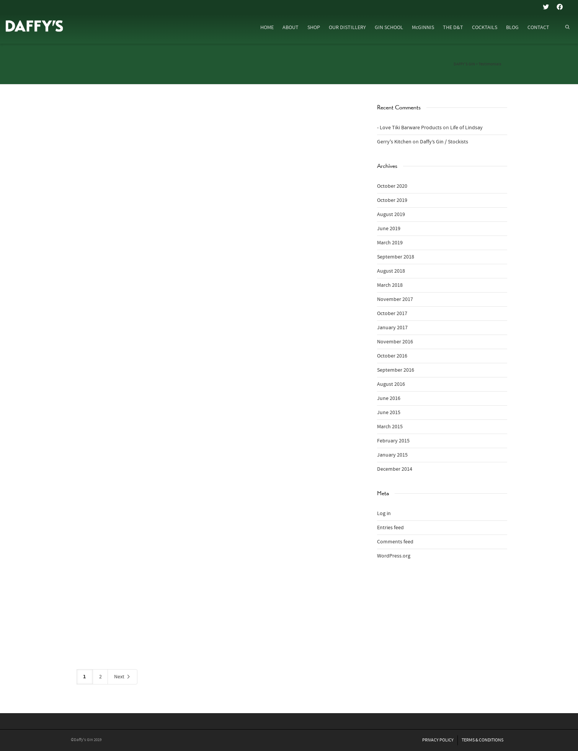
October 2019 (392, 200)
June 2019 (388, 228)
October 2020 (392, 186)
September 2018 (395, 257)
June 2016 (388, 398)
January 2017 (392, 327)
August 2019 (391, 214)
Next (122, 677)
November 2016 (395, 341)
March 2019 (390, 242)
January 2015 (392, 455)
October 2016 (392, 356)
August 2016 (391, 384)
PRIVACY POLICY (438, 740)
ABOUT (290, 27)
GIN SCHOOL (389, 27)
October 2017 (392, 313)
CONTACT (538, 27)
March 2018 (390, 285)
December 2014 (394, 469)
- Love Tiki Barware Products (409, 127)
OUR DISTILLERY (347, 27)
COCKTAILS (484, 27)
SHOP (313, 27)
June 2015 (388, 412)
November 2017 (395, 299)
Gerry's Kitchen (394, 141)
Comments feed (395, 541)
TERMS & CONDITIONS (482, 740)
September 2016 (395, 370)
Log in (384, 513)
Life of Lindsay (466, 127)
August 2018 (391, 271)
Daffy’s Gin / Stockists (444, 141)
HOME (267, 27)
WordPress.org (393, 556)
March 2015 (390, 426)
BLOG (512, 27)
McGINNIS (423, 27)
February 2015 (393, 440)
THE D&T (453, 27)
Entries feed (390, 527)
